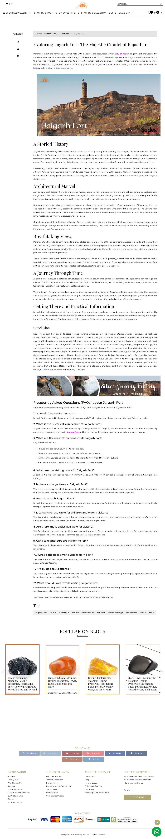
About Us (12, 776)
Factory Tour (13, 780)
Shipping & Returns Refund (97, 792)
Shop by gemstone (67, 13)
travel (152, 612)
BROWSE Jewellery (15, 13)
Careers (11, 799)
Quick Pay (89, 789)
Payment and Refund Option (58, 786)
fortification (131, 612)
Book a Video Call (15, 802)
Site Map (11, 786)
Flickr (94, 759)
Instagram (51, 753)
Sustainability (52, 792)
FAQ (87, 780)
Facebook (29, 753)
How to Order (91, 783)
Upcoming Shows (15, 789)
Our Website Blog (15, 796)
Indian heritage (115, 612)
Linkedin (115, 753)
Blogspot (72, 759)
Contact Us (89, 776)
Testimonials (51, 789)
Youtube (72, 753)
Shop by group (43, 13)
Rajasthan (64, 612)
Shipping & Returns (93, 786)
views (143, 612)
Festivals (65, 33)
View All (82, 635)
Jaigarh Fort (41, 612)
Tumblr (136, 753)
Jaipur (53, 612)
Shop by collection (94, 13)
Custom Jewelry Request (19, 792)
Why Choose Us (14, 783)
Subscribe (137, 797)
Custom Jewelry (119, 13)
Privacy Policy (52, 783)
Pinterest (93, 753)
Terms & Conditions (54, 780)
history (75, 612)
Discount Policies (53, 776)
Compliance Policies (55, 796)
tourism (101, 612)
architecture (88, 612)
